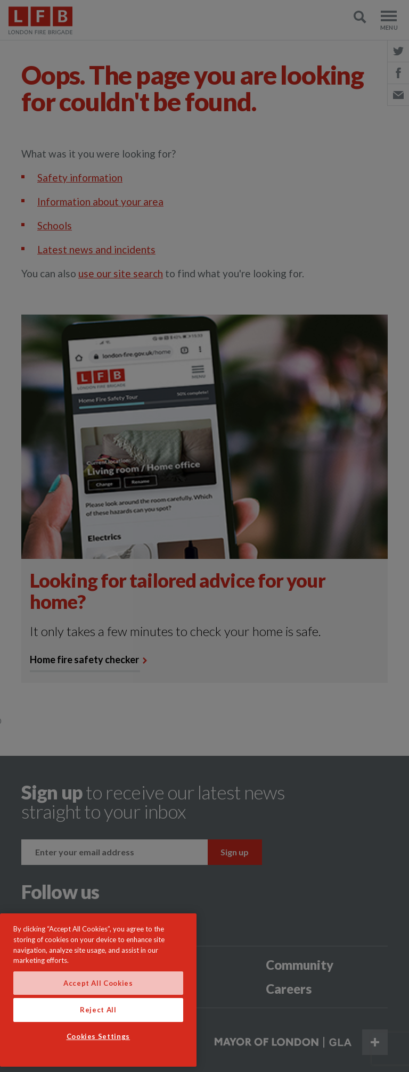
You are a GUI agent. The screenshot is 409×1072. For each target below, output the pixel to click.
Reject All (98, 1009)
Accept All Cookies (98, 983)
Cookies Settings (98, 1036)
